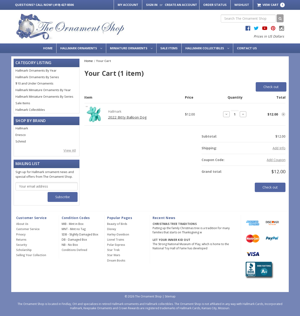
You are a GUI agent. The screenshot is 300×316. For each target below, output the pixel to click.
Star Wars (113, 255)
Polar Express (116, 245)
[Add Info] (279, 148)
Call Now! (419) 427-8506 (44, 5)
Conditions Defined (74, 250)
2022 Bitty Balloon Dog (127, 117)
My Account (128, 5)
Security (21, 245)
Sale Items (169, 48)
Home (47, 48)
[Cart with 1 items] (271, 5)
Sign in (152, 5)
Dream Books (116, 260)
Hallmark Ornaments (81, 48)
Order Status (215, 5)
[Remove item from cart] (283, 114)
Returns (21, 240)
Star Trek (113, 250)
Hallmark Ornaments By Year (35, 70)
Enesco (20, 135)
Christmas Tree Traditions (175, 224)
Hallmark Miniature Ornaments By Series (44, 96)
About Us (22, 224)
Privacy (21, 234)
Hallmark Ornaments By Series (37, 77)
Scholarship (24, 250)
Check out (271, 87)
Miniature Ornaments (131, 48)
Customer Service (28, 229)
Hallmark (21, 128)
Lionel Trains (115, 240)
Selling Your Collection (31, 255)
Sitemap (170, 296)
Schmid (20, 141)
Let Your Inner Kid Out (172, 240)
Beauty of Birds (117, 224)
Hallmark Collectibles (207, 48)
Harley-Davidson (118, 234)
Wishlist (241, 5)
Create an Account (181, 5)
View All (70, 150)
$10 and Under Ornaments (34, 83)
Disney (111, 229)
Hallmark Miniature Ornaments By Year (43, 90)
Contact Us (247, 48)
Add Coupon (276, 160)
